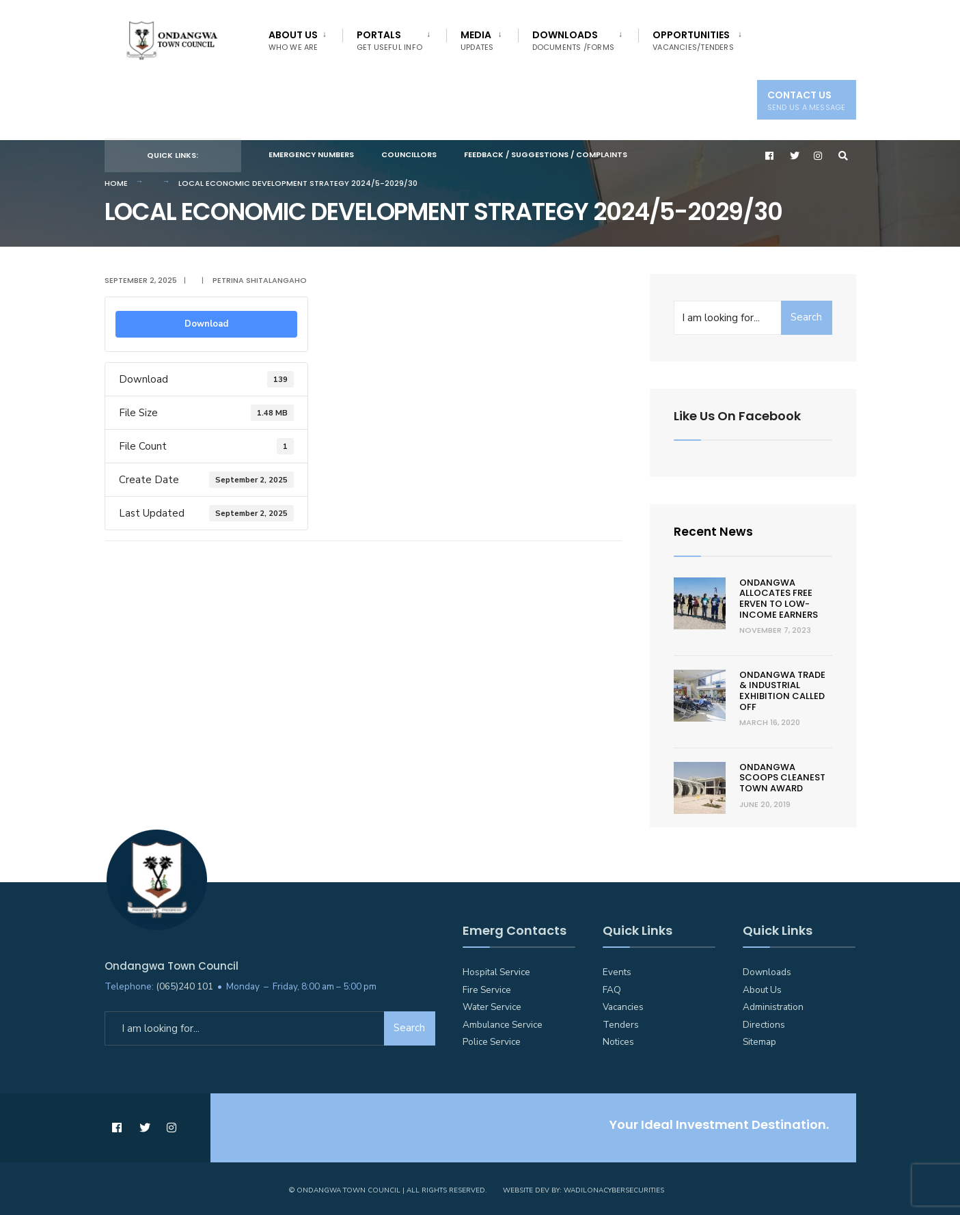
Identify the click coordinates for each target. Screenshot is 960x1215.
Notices (618, 1040)
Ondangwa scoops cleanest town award (782, 776)
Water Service (492, 1005)
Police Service (492, 1040)
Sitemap (759, 1040)
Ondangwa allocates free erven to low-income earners (778, 596)
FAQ (612, 987)
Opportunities (693, 40)
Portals (389, 40)
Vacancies (623, 1005)
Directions (764, 1022)
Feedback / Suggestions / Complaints (545, 154)
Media (477, 40)
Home (116, 181)
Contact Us (806, 100)
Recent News (714, 529)
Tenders (621, 1022)
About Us (293, 40)
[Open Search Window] (844, 155)
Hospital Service (496, 970)
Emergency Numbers (311, 154)
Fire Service (487, 987)
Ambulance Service (503, 1022)
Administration (773, 1005)
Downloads (573, 40)
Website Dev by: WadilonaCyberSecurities (583, 1187)
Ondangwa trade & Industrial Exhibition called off (782, 688)
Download (206, 322)
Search (806, 316)
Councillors (409, 154)
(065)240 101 (184, 983)
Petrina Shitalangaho (259, 278)
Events (617, 970)
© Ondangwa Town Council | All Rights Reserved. (388, 1187)
